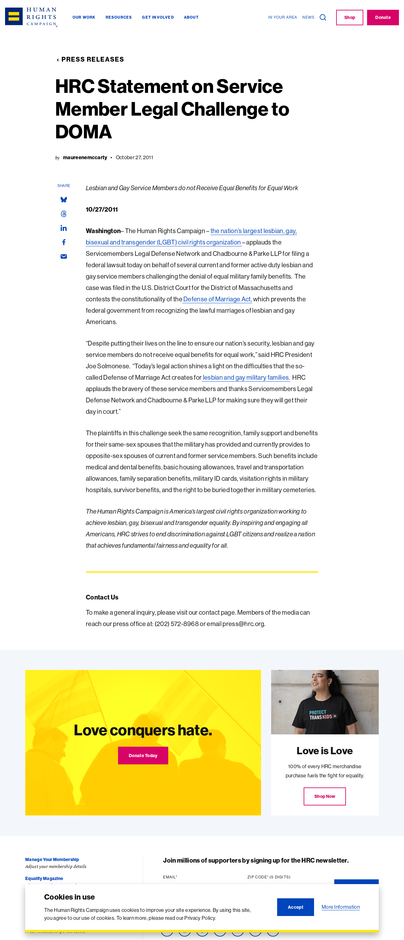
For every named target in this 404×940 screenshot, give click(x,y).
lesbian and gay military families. (246, 377)
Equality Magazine (44, 878)
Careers (33, 905)
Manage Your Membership (52, 859)
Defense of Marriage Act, (217, 299)
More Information (341, 907)
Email (171, 877)
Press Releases (89, 59)
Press (31, 924)
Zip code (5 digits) (270, 877)
